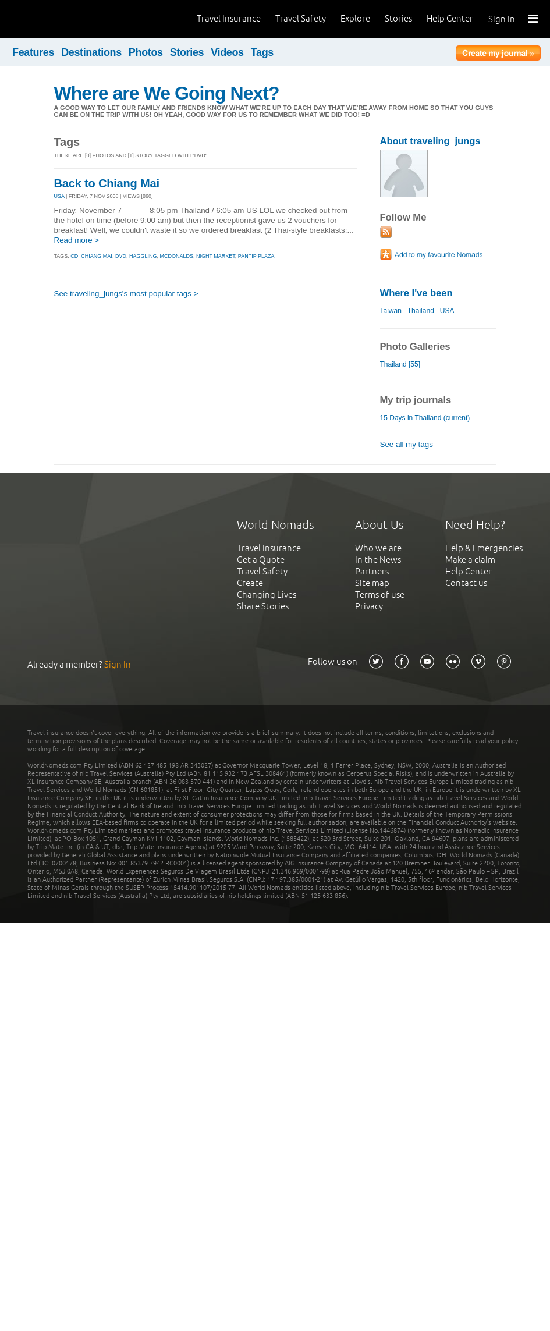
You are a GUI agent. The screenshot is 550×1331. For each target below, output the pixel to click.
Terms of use (379, 594)
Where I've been (416, 293)
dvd (120, 256)
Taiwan (391, 311)
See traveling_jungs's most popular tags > (126, 293)
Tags (262, 52)
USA (59, 196)
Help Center (450, 18)
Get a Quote (261, 560)
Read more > (77, 240)
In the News (378, 560)
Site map (372, 583)
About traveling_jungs (430, 141)
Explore (355, 18)
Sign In (501, 19)
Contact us (466, 583)
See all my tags (406, 444)
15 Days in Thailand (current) (425, 418)
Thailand (420, 311)
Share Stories (263, 606)
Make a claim (470, 560)
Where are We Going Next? (166, 93)
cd (74, 256)
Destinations (91, 52)
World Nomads (61, 19)
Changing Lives (266, 594)
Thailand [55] (400, 364)
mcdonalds (176, 256)
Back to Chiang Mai (106, 183)
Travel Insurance (229, 18)
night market (215, 256)
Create (250, 583)
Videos (227, 52)
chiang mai (96, 256)
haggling (143, 256)
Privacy (369, 606)
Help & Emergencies (484, 548)
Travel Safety (300, 18)
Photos (146, 52)
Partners (372, 571)
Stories (398, 18)
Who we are (378, 548)
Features (33, 52)
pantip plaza (256, 256)
